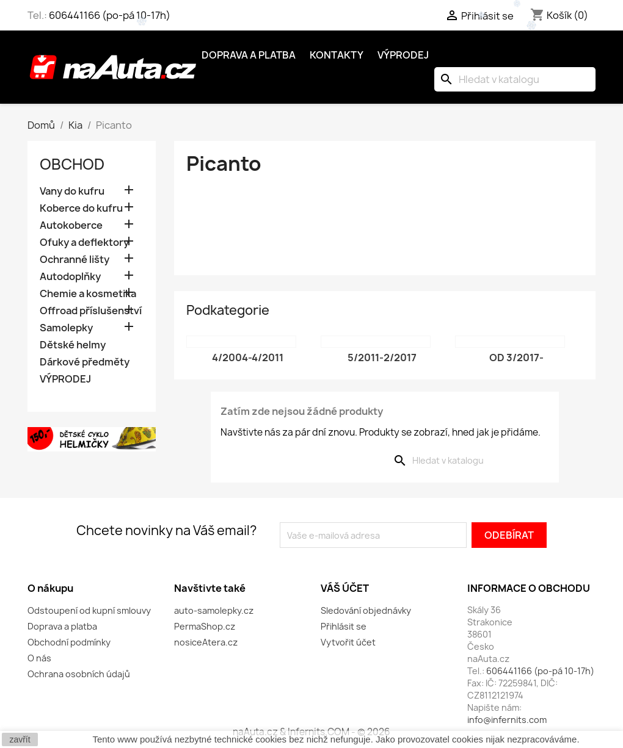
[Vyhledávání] (515, 79)
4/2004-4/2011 (247, 357)
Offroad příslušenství (91, 310)
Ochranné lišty (74, 259)
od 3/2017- (516, 357)
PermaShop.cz (204, 626)
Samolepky (66, 328)
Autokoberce (71, 225)
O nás (39, 658)
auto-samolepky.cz (213, 610)
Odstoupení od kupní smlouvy (89, 610)
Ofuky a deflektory (84, 242)
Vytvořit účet (348, 642)
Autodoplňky (70, 276)
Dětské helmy (73, 345)
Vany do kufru (72, 191)
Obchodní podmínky (69, 642)
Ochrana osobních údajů (78, 674)
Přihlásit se (343, 626)
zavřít (19, 739)
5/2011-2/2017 (382, 357)
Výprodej (403, 55)
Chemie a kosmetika (88, 293)
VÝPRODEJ (65, 379)
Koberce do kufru (81, 208)
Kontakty (336, 55)
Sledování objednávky (366, 610)
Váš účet (345, 588)
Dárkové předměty (84, 362)
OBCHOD (72, 164)
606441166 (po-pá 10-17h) (109, 15)
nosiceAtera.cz (206, 642)
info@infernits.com (507, 719)
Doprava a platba (249, 55)
